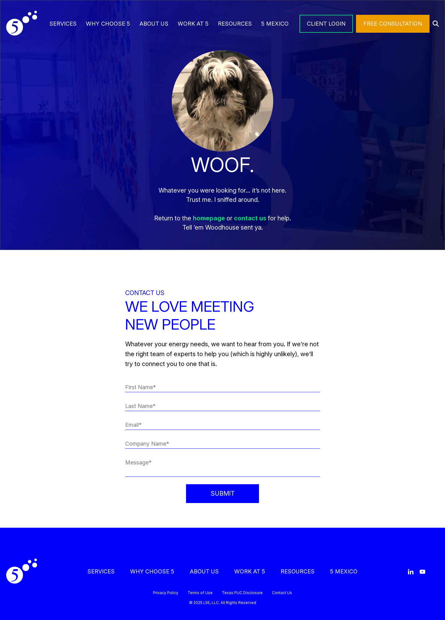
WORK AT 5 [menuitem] (193, 23)
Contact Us (282, 593)
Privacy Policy (165, 593)
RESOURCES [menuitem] (235, 23)
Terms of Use (200, 593)
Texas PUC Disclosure (242, 593)
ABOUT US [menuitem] (153, 23)
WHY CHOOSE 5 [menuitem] (108, 23)
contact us (250, 218)
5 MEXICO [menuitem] (275, 23)
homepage (209, 218)
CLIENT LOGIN (326, 23)
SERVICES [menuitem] (63, 23)
